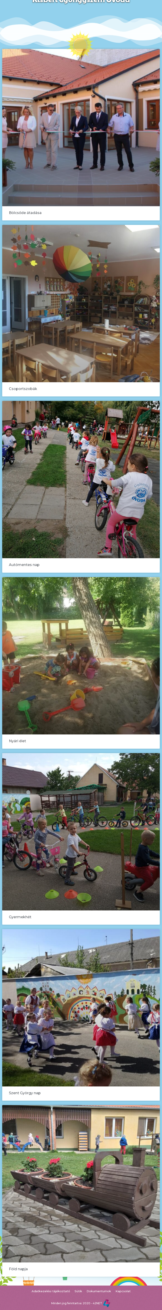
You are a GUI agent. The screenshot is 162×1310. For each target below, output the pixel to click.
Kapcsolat (123, 1291)
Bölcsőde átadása (25, 213)
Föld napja (18, 1269)
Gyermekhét (20, 917)
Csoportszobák (23, 389)
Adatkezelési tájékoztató (51, 1291)
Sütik (78, 1291)
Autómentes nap (24, 565)
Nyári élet (17, 741)
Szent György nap (25, 1093)
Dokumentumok (99, 1291)
